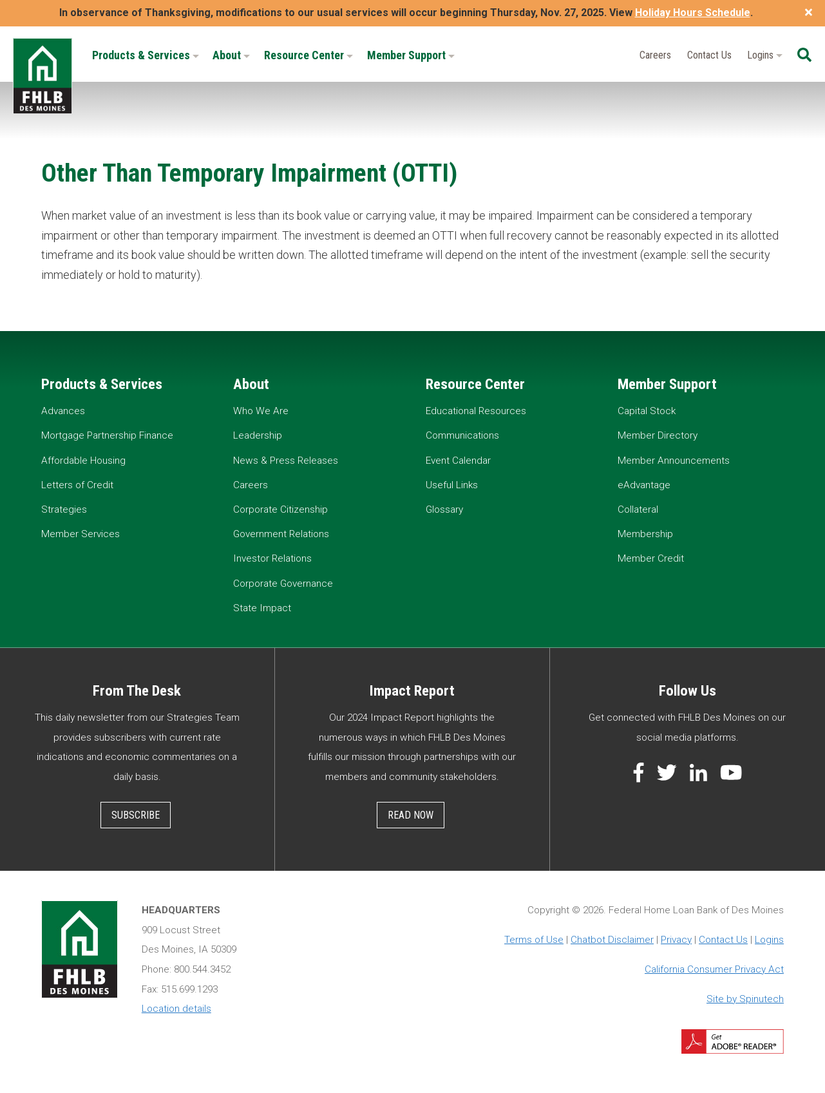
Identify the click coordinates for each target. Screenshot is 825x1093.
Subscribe (135, 815)
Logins (764, 55)
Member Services (80, 534)
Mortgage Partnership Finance (107, 435)
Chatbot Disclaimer (612, 940)
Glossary (444, 509)
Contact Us (709, 55)
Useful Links (452, 485)
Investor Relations (272, 558)
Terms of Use (534, 940)
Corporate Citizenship (280, 509)
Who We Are (261, 411)
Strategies (64, 509)
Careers (655, 55)
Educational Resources (476, 411)
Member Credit (651, 558)
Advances (63, 411)
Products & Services (145, 55)
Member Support (411, 55)
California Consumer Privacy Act (714, 969)
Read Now (410, 815)
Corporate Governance (283, 583)
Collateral (638, 509)
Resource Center (308, 55)
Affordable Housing (83, 460)
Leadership (257, 435)
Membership (645, 534)
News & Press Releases (285, 460)
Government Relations (281, 534)
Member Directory (657, 435)
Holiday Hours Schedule (692, 12)
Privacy (676, 940)
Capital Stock (647, 411)
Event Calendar (458, 460)
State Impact (262, 608)
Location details (176, 1008)
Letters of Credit (77, 485)
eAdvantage (644, 485)
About (231, 55)
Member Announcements (674, 460)
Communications (462, 435)
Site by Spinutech (745, 999)
